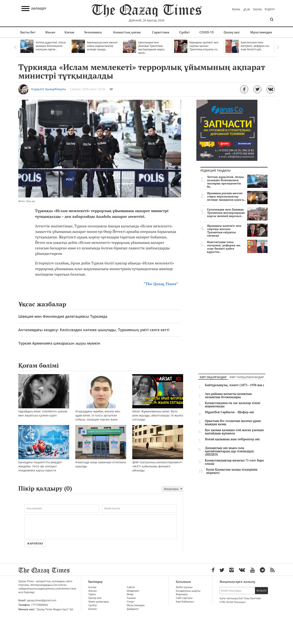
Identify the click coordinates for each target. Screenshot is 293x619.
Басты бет (28, 32)
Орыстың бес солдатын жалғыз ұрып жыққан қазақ (233, 422)
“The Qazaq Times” (161, 284)
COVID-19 (206, 32)
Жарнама (182, 594)
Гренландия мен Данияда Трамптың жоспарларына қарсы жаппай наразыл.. (237, 213)
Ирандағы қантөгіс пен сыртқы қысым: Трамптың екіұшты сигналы (237, 230)
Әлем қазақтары (98, 601)
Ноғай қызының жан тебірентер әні (232, 439)
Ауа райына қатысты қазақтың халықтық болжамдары (228, 395)
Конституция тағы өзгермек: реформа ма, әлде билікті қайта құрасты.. (237, 246)
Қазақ (236, 9)
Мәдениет (133, 591)
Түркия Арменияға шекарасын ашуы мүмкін (59, 343)
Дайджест (133, 609)
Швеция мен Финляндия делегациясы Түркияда (62, 316)
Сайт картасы (184, 598)
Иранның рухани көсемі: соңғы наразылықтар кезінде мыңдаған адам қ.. (237, 196)
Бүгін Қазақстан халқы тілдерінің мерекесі (231, 471)
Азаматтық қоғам (127, 32)
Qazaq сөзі (231, 32)
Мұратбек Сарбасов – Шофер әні (229, 412)
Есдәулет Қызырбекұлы (48, 89)
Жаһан (50, 32)
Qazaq (257, 9)
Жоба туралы (184, 587)
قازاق (246, 9)
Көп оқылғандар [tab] (213, 377)
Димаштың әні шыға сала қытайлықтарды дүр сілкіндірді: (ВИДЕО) (230, 451)
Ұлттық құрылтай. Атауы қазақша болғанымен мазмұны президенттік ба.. (237, 181)
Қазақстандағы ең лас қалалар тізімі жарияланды (232, 404)
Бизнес (92, 609)
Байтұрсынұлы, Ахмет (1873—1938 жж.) (234, 385)
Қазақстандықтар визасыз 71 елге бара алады (234, 462)
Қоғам (69, 32)
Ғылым (131, 598)
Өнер (130, 594)
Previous (15, 47)
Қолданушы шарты (188, 591)
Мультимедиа (261, 32)
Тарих (92, 594)
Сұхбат (184, 32)
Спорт (130, 601)
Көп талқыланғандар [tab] (247, 377)
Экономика (93, 32)
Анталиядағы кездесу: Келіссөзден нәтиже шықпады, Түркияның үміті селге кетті (93, 329)
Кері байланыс (185, 601)
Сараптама (160, 32)
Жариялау (35, 543)
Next (278, 47)
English (270, 9)
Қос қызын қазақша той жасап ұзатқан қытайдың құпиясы (234, 431)
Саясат (131, 587)
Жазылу (261, 590)
